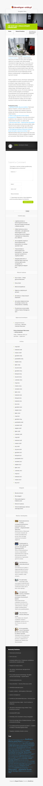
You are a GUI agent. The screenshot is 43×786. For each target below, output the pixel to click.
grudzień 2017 (18, 454)
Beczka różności (19, 494)
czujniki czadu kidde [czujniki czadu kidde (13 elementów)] (29, 744)
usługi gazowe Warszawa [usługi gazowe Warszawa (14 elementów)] (21, 768)
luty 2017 (17, 484)
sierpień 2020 (18, 411)
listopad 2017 (18, 457)
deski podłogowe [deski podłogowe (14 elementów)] (12, 745)
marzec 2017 (18, 481)
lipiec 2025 (17, 366)
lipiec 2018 (17, 433)
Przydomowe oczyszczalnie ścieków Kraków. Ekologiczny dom (22, 311)
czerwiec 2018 (18, 436)
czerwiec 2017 (18, 472)
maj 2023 (17, 384)
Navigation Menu (22, 11)
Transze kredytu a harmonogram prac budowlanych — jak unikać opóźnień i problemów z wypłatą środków (21, 254)
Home (9, 31)
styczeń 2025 (18, 369)
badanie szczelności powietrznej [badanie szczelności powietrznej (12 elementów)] (14, 741)
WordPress (30, 782)
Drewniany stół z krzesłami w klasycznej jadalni (21, 718)
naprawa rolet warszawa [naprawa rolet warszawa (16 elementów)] (20, 758)
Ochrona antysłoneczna (15, 681)
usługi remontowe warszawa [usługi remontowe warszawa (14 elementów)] (21, 769)
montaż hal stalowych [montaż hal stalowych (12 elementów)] (17, 756)
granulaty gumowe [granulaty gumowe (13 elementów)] (12, 748)
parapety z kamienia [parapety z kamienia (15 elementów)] (16, 760)
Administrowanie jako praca (16, 689)
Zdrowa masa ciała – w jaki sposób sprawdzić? (22, 122)
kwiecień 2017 (18, 478)
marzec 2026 (18, 354)
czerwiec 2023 (18, 381)
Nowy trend (18, 284)
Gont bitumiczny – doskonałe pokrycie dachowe (22, 565)
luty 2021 (17, 405)
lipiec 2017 (17, 469)
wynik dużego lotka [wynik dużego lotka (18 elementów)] (15, 773)
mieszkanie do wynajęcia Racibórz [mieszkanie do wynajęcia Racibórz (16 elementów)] (18, 755)
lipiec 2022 (17, 393)
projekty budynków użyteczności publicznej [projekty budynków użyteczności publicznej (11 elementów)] (22, 762)
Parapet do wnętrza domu (16, 667)
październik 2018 (19, 423)
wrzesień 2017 (18, 463)
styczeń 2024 (18, 378)
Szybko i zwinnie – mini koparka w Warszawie (21, 692)
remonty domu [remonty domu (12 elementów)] (32, 763)
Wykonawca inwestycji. (15, 654)
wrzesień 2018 (18, 426)
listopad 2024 (18, 375)
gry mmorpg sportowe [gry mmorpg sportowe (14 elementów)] (22, 748)
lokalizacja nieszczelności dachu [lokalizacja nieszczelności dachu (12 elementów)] (28, 750)
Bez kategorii (18, 497)
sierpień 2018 (18, 429)
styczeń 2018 (18, 451)
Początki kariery (23, 581)
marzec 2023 (18, 387)
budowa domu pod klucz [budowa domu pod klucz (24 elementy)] (20, 742)
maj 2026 (17, 348)
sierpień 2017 (18, 466)
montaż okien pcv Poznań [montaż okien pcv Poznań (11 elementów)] (26, 756)
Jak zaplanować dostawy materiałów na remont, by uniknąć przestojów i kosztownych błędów (22, 597)
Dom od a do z (13, 658)
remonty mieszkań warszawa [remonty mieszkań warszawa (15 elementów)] (16, 764)
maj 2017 (17, 475)
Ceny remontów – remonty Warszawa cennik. (22, 616)
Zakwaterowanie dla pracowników (18, 107)
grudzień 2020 (18, 408)
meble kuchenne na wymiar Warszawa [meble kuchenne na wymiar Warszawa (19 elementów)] (19, 753)
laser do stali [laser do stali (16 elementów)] (18, 750)
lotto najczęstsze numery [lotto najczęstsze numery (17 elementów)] (16, 752)
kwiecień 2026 (18, 351)
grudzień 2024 (18, 372)
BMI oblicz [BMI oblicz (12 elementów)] (23, 741)
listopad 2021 (18, 399)
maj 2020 (17, 417)
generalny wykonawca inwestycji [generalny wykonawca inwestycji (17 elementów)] (23, 747)
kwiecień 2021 (18, 402)
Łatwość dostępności (15, 696)
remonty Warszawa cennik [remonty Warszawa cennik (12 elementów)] (30, 764)
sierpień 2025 (18, 363)
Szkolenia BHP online (15, 714)
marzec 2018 (18, 445)
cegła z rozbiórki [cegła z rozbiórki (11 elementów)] (21, 744)
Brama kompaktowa (20, 288)
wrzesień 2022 (18, 390)
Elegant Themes (19, 782)
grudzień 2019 (18, 420)
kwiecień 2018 (18, 442)
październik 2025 (19, 360)
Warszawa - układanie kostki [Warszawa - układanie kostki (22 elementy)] (20, 771)
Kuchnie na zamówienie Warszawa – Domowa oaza (22, 700)
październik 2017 (19, 460)
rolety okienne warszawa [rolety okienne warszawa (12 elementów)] (13, 765)
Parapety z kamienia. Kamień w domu (19, 732)
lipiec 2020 (17, 414)
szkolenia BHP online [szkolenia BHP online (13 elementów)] (23, 765)
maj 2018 (17, 439)
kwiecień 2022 (18, 396)
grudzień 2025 (18, 357)
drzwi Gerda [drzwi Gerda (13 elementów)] (20, 745)
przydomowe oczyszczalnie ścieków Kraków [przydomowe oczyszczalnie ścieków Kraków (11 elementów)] (21, 763)
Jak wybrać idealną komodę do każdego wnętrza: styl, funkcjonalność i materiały (22, 304)
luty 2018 (17, 448)
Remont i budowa (20, 31)
